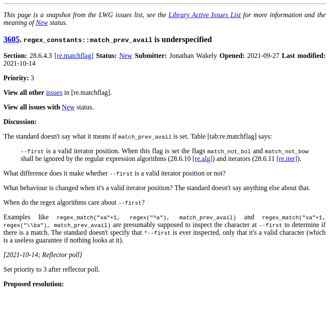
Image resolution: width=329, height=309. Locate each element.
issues (54, 92)
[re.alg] (202, 158)
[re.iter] (286, 158)
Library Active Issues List (204, 14)
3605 (11, 39)
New (42, 22)
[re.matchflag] (73, 55)
